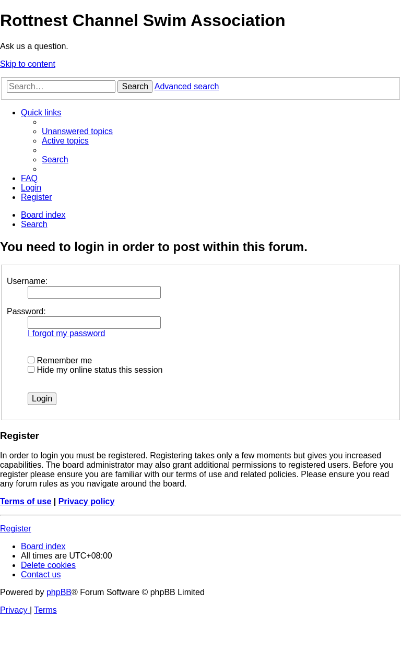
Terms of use (25, 501)
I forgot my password (66, 333)
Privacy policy (86, 501)
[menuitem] (77, 131)
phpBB (59, 592)
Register (15, 528)
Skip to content (27, 64)
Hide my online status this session (95, 369)
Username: (27, 281)
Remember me (60, 360)
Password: (26, 311)
